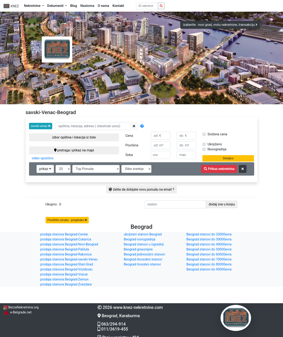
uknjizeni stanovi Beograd (143, 234)
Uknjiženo (214, 144)
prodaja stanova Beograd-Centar (64, 234)
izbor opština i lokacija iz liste (74, 137)
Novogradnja (216, 149)
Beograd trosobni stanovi (142, 264)
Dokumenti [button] (55, 6)
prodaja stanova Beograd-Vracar (64, 274)
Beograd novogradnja (139, 239)
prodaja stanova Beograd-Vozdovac (66, 269)
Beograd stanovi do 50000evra (209, 249)
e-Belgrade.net (17, 312)
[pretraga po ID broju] (147, 6)
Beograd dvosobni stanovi (143, 259)
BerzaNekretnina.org (21, 307)
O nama (103, 6)
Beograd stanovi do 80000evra (209, 264)
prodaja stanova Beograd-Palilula (64, 249)
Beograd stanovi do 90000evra (209, 269)
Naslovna (87, 6)
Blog (73, 6)
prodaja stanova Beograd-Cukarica (65, 239)
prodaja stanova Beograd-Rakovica (66, 254)
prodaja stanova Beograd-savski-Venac (69, 259)
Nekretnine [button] (32, 6)
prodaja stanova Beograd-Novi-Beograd (69, 244)
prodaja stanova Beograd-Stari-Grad (66, 264)
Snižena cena (217, 134)
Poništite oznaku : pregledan (67, 220)
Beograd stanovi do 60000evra (209, 254)
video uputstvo (42, 158)
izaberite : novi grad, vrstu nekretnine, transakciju (220, 25)
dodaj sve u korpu (222, 204)
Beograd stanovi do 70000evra (209, 259)
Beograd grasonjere (138, 249)
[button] (40, 126)
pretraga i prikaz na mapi (74, 150)
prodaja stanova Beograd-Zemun (64, 279)
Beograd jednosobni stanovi (144, 254)
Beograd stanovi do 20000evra (209, 234)
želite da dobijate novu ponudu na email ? (141, 189)
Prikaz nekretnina (219, 169)
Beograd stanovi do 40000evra (209, 244)
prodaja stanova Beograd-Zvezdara (66, 284)
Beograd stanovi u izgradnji (144, 244)
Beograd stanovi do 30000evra (209, 239)
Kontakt (118, 6)
